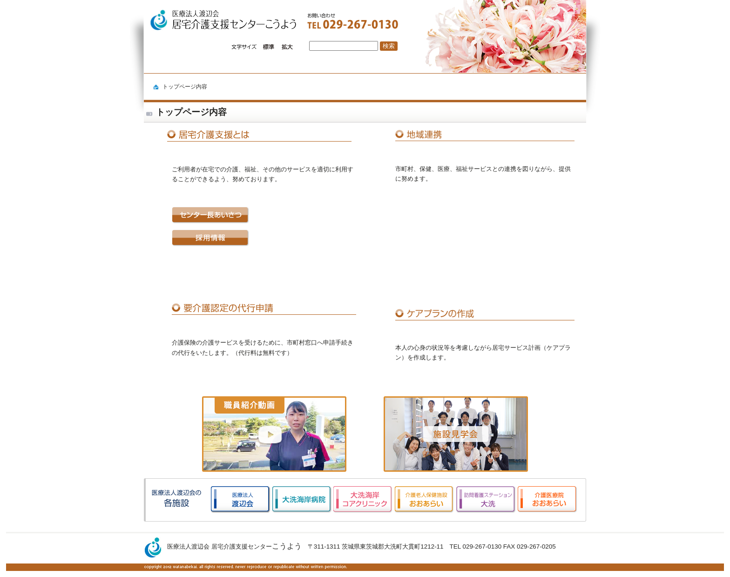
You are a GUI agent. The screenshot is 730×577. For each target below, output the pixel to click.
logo (214, 20)
